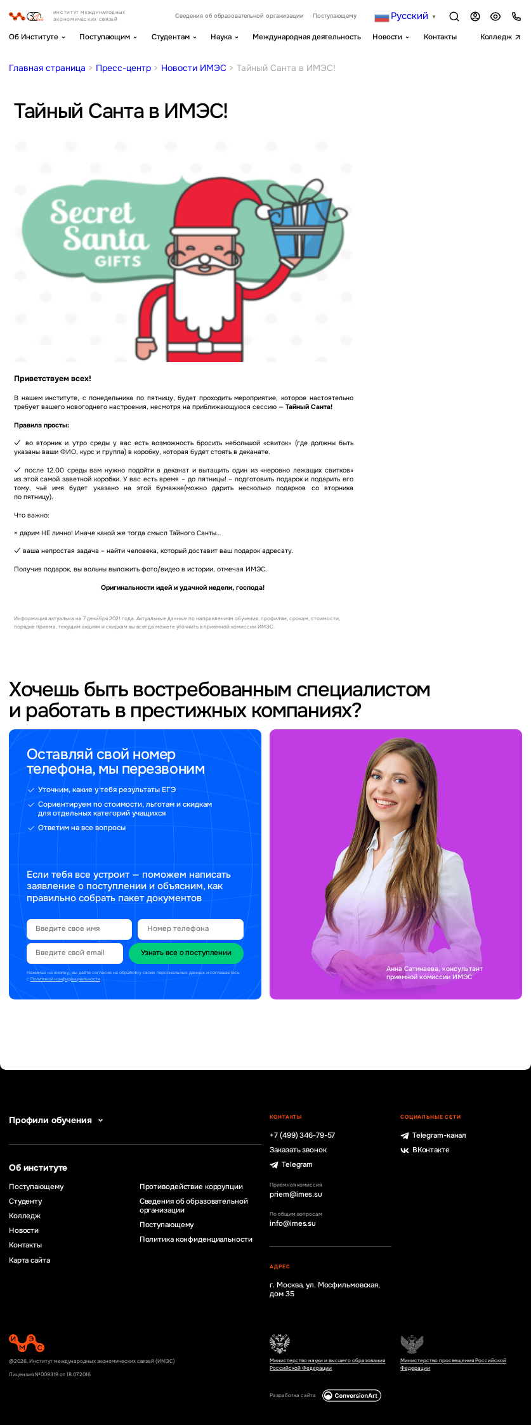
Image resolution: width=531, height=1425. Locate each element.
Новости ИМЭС (193, 68)
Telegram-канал (433, 1135)
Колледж (496, 37)
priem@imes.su (296, 1194)
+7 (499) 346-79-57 (302, 1135)
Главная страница (47, 68)
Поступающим (104, 37)
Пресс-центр (123, 68)
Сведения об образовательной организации (239, 16)
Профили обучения (58, 1120)
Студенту (25, 1201)
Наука (221, 37)
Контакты (440, 37)
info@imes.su (293, 1224)
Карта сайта (29, 1260)
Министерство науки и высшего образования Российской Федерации (327, 1364)
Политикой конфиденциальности (65, 979)
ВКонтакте (425, 1150)
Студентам (171, 37)
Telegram (291, 1165)
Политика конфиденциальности (196, 1239)
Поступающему (335, 16)
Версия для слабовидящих (496, 17)
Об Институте (33, 37)
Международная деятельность (306, 37)
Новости (387, 37)
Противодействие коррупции (191, 1187)
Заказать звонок (298, 1150)
